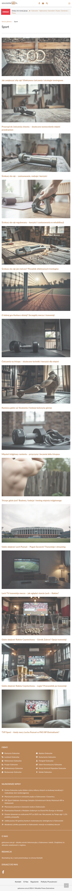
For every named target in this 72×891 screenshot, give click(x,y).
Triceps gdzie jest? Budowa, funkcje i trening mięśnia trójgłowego (32, 500)
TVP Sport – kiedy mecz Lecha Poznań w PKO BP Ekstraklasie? (30, 732)
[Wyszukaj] (47, 3)
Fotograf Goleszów (46, 761)
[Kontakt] (42, 3)
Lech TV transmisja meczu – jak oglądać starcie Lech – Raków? (30, 593)
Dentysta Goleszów (12, 753)
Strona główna (7, 21)
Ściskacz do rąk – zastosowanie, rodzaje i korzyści (24, 176)
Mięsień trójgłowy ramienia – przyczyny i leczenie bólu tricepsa (31, 454)
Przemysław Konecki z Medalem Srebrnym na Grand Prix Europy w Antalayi (34, 810)
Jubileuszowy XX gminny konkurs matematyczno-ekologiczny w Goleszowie (34, 821)
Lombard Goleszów (11, 757)
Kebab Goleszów (45, 772)
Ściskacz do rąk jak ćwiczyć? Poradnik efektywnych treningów (30, 269)
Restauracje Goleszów (13, 772)
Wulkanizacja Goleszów (13, 768)
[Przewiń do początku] (66, 885)
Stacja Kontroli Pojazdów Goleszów (52, 768)
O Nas (25, 882)
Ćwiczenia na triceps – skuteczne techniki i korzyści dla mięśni (30, 361)
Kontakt (39, 858)
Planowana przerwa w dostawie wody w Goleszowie (25, 807)
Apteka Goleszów (45, 753)
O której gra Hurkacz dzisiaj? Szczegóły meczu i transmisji (28, 315)
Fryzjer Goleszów (11, 764)
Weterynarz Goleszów (13, 761)
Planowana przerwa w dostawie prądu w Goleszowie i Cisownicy (30, 796)
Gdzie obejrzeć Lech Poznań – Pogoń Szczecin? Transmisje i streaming (34, 547)
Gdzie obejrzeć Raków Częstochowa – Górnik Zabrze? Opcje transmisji (34, 639)
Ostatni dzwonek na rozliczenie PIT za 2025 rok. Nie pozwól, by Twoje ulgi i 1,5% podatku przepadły (36, 815)
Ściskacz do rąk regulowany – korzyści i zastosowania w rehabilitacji (33, 222)
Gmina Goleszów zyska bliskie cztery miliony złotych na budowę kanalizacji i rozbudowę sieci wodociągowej (34, 791)
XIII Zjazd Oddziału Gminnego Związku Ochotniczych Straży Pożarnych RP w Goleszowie (34, 801)
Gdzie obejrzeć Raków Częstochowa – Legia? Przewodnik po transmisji (34, 686)
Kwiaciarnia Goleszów (47, 757)
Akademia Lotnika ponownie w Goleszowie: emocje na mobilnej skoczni (32, 824)
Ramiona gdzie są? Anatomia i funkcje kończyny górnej (27, 408)
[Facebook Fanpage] (39, 3)
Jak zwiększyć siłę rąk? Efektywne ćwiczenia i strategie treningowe (32, 80)
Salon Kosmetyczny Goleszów (50, 764)
